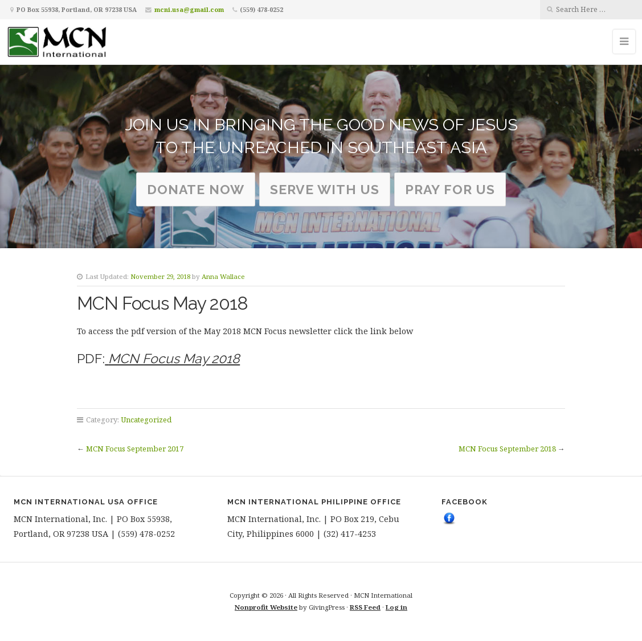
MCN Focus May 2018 (174, 358)
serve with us (324, 189)
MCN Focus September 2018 (507, 448)
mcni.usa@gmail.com (189, 9)
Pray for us (450, 189)
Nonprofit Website (266, 607)
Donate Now (195, 189)
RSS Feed (365, 607)
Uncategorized (146, 419)
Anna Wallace (223, 276)
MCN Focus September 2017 (134, 448)
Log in (396, 607)
